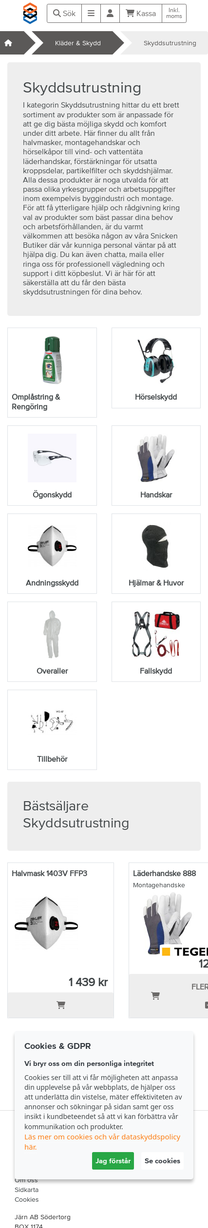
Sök (64, 13)
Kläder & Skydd (78, 43)
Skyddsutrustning (170, 43)
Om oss (26, 1180)
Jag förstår (113, 1160)
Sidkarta (26, 1189)
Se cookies (162, 1160)
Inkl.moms (174, 13)
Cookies (27, 1199)
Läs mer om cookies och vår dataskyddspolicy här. (102, 1142)
